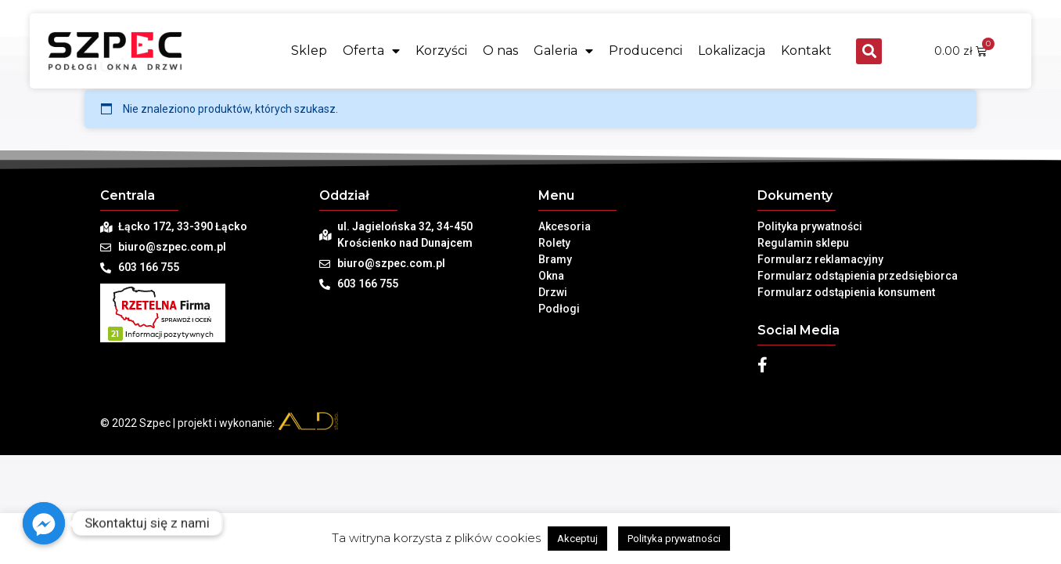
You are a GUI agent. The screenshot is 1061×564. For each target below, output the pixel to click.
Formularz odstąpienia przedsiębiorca (857, 275)
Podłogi (559, 308)
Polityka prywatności (809, 226)
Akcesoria (564, 226)
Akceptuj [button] (577, 538)
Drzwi (552, 292)
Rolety (554, 243)
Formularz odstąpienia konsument (846, 292)
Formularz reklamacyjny (820, 259)
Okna (551, 275)
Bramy (555, 259)
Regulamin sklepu (803, 243)
